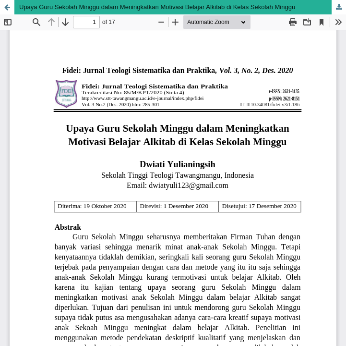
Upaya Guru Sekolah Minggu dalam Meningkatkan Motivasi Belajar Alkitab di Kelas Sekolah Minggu (157, 7)
